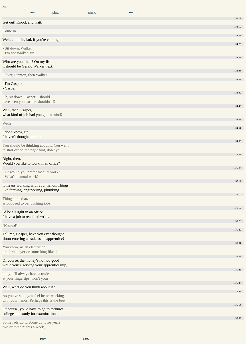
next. (132, 12)
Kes (4, 6)
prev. (33, 12)
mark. (92, 12)
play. (55, 12)
